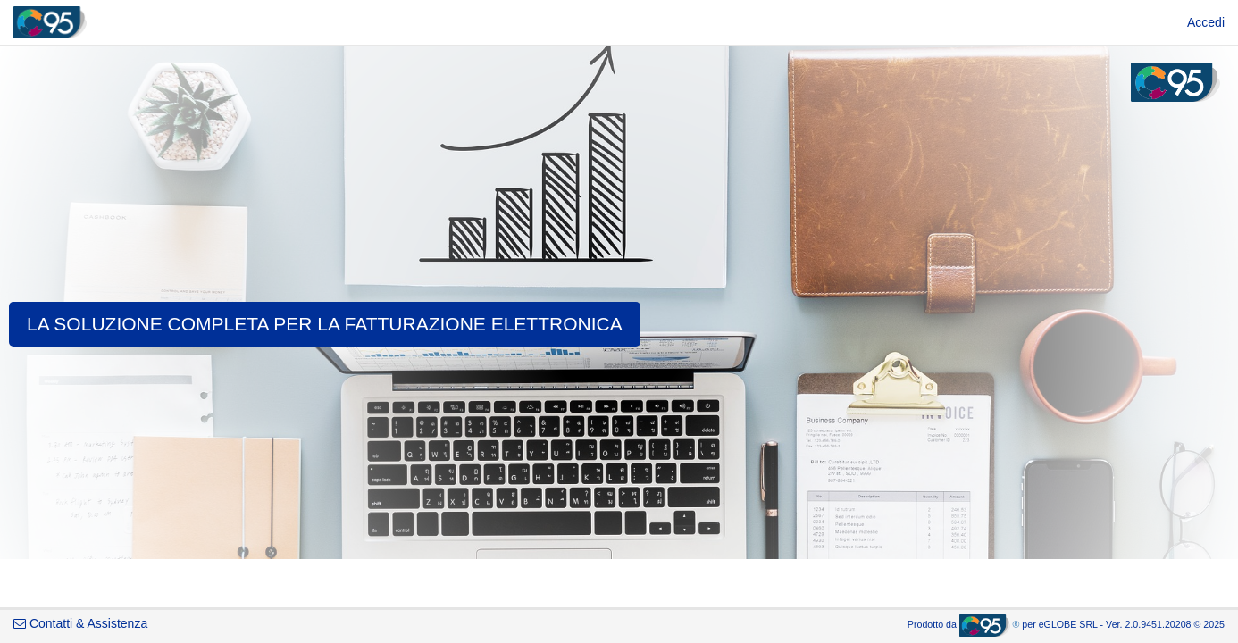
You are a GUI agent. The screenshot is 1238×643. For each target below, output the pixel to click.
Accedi (1206, 22)
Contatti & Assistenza (80, 623)
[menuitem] (1206, 22)
